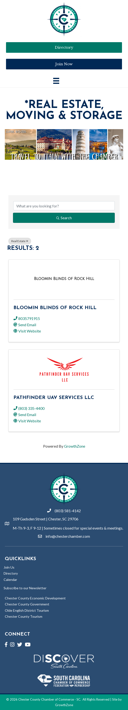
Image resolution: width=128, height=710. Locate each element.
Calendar (10, 579)
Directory (11, 573)
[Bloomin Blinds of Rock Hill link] (64, 278)
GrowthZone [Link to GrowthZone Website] (64, 705)
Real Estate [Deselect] (19, 241)
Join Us (9, 567)
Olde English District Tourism (27, 610)
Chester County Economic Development (35, 598)
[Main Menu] (56, 80)
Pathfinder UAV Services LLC (53, 397)
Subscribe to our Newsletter (25, 588)
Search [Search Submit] (64, 217)
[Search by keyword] (64, 205)
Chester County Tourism (23, 616)
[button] (64, 64)
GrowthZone (74, 446)
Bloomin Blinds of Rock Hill (54, 307)
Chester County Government (27, 604)
